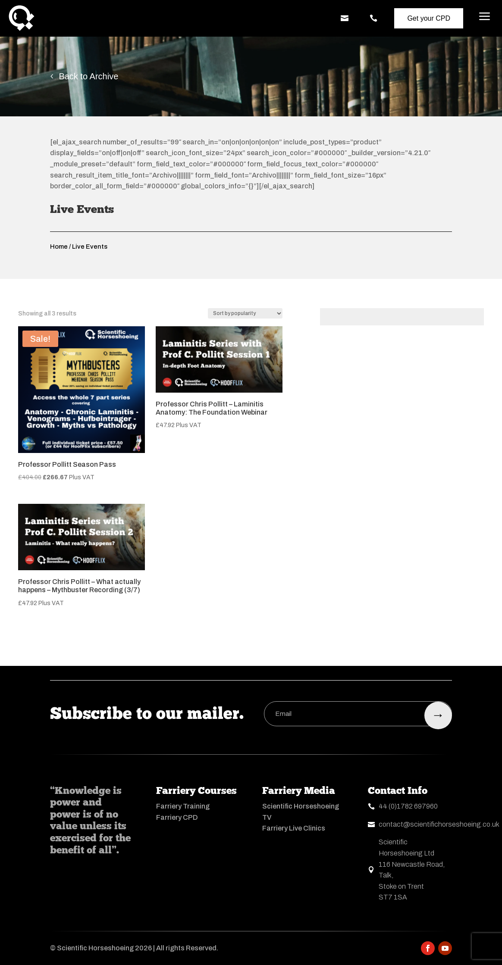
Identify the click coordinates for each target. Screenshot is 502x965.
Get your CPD (428, 18)
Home (59, 246)
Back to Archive (88, 76)
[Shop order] (245, 313)
